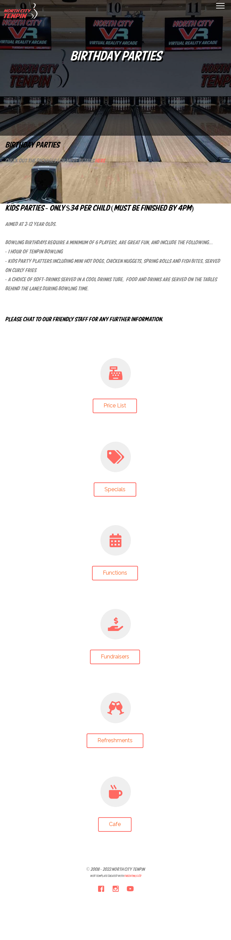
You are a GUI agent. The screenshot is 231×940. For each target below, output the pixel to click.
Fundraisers (115, 656)
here (100, 161)
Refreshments (115, 740)
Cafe (115, 824)
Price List (114, 405)
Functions (115, 573)
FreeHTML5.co (132, 876)
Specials (115, 489)
